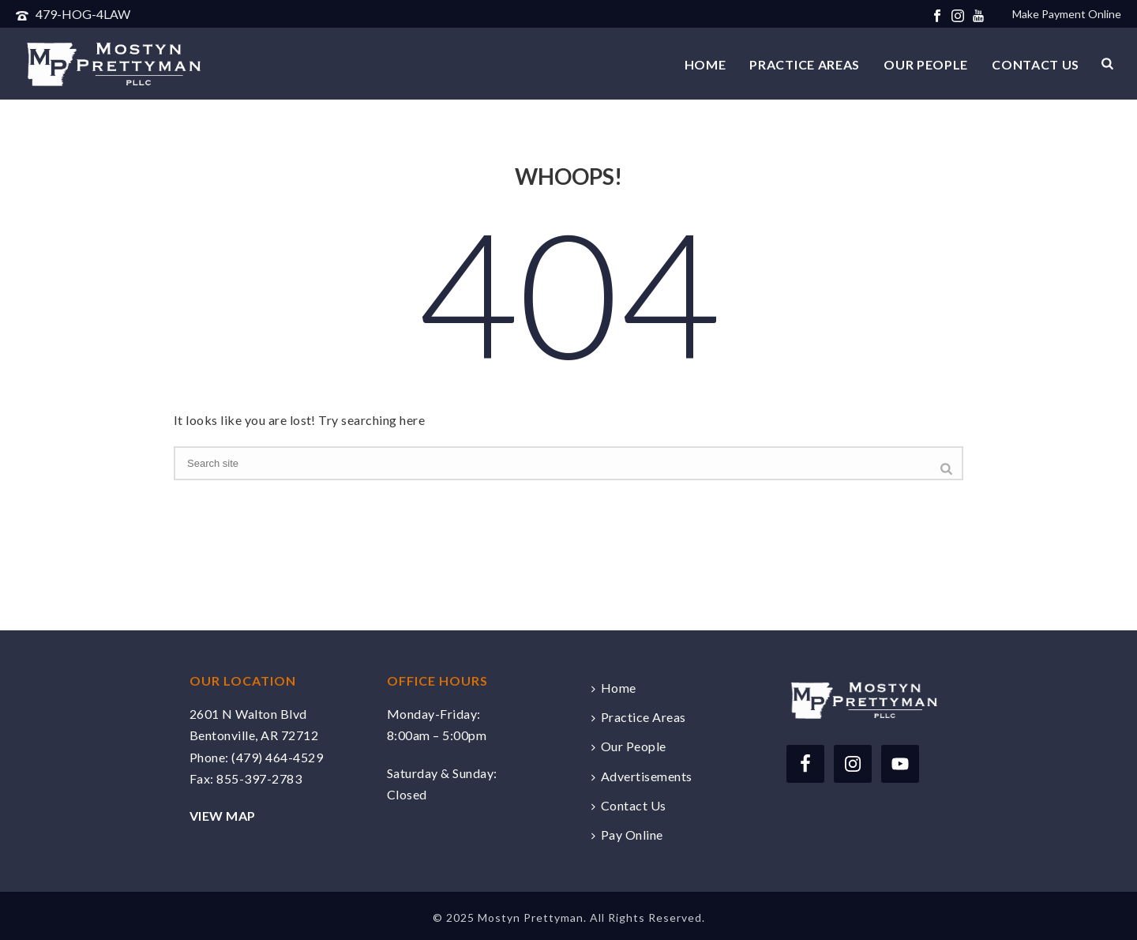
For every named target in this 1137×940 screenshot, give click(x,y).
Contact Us (1035, 64)
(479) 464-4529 (277, 757)
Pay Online (627, 834)
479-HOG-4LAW (83, 13)
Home (705, 64)
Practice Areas (804, 64)
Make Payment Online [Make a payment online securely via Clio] (1066, 14)
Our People (926, 64)
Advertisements (641, 776)
